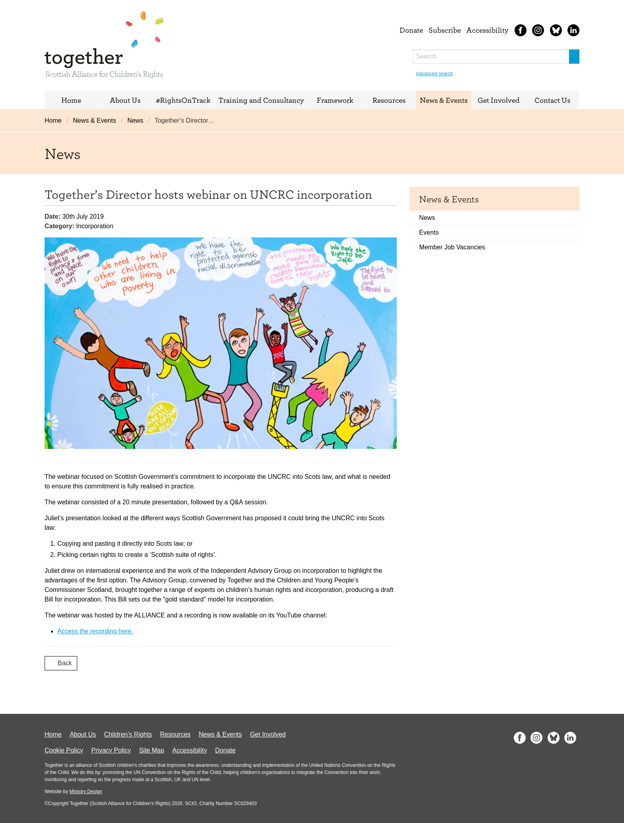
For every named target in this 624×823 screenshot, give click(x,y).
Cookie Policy (64, 750)
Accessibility (487, 29)
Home (71, 100)
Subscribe (445, 29)
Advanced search (434, 73)
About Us (125, 100)
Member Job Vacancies (452, 247)
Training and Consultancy (261, 100)
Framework (335, 100)
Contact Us (552, 100)
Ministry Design (85, 791)
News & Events (444, 100)
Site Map (151, 750)
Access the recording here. (95, 631)
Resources (389, 100)
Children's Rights (128, 734)
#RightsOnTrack (183, 100)
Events (429, 232)
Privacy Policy (111, 750)
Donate (411, 29)
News (135, 120)
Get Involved (499, 100)
